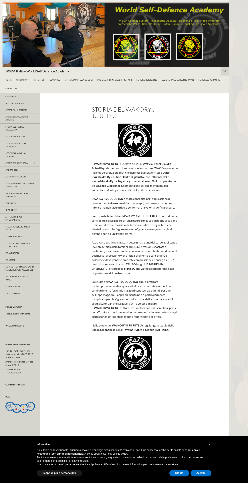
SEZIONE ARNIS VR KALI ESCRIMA (16, 154)
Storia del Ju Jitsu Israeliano (14, 128)
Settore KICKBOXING (15, 136)
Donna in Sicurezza (15, 176)
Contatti (10, 260)
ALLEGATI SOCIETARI (14, 103)
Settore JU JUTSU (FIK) (16, 110)
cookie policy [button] (120, 453)
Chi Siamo (21, 80)
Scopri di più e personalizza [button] (59, 473)
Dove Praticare (13, 236)
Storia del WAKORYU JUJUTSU (16, 118)
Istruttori (39, 80)
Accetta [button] (201, 473)
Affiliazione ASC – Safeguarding (14, 218)
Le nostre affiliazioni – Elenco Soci (17, 245)
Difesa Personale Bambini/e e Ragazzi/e (19, 185)
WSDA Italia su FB (14, 325)
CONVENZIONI (12, 253)
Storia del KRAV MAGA (16, 163)
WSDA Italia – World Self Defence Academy (37, 71)
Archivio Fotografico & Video (18, 278)
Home (8, 80)
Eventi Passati (12, 293)
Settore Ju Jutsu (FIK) (209, 80)
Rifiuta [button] (179, 473)
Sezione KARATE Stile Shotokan (178, 80)
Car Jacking (11, 88)
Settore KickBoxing (146, 80)
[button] (210, 444)
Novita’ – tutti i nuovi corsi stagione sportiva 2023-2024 (19, 268)
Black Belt (55, 80)
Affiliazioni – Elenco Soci (79, 80)
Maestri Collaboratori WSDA (17, 228)
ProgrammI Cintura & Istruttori (114, 80)
